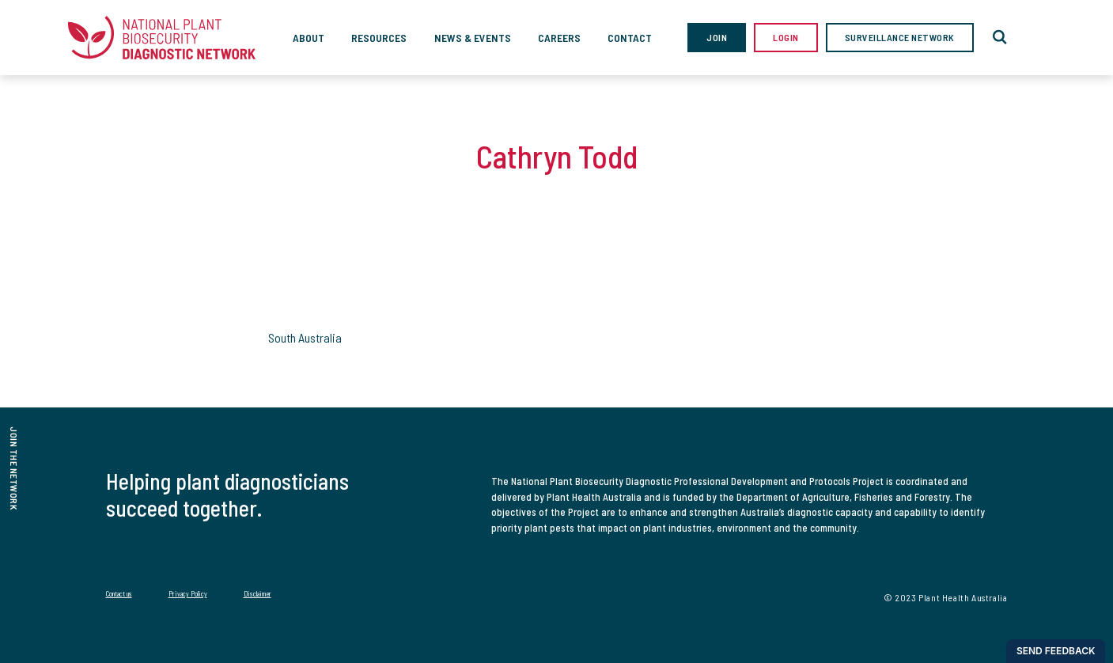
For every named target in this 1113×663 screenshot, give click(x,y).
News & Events (472, 37)
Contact (630, 37)
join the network (14, 468)
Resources (379, 37)
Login (786, 37)
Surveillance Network (900, 37)
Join (716, 37)
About (308, 37)
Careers (559, 37)
